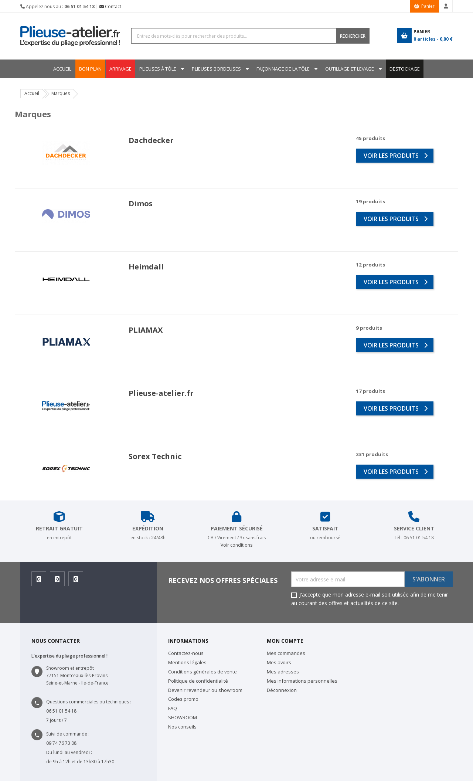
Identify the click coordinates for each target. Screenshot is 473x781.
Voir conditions (236, 545)
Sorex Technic (155, 456)
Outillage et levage (351, 68)
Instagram (57, 581)
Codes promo (183, 699)
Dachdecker (151, 140)
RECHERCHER (352, 36)
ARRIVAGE (118, 68)
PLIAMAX (146, 330)
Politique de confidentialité (198, 681)
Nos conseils (182, 726)
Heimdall (146, 267)
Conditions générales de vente (202, 671)
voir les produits (396, 156)
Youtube (76, 581)
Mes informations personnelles (302, 681)
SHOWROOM (182, 717)
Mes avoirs (279, 662)
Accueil (59, 68)
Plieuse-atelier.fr (161, 393)
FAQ (172, 708)
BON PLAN (87, 68)
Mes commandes (286, 653)
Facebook (39, 581)
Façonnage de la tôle (284, 68)
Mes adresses (283, 671)
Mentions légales (187, 662)
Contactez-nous (186, 653)
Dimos (141, 203)
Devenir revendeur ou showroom (205, 690)
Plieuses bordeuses (216, 68)
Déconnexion (282, 690)
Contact (110, 6)
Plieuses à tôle (156, 68)
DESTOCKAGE (408, 68)
